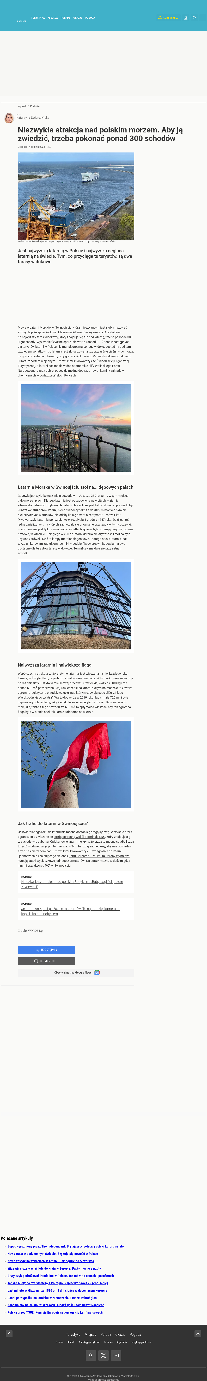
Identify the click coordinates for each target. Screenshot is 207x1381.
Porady (65, 25)
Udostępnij (49, 951)
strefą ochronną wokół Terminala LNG (79, 838)
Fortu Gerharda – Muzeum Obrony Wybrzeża (99, 857)
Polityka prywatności (141, 1333)
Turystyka (38, 25)
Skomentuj (109, 951)
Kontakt (71, 1333)
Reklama (108, 1333)
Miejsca (53, 25)
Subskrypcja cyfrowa (89, 1333)
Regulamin (122, 1333)
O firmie (60, 1333)
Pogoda (90, 25)
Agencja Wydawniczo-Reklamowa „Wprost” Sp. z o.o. (112, 1367)
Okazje (77, 25)
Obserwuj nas (71, 963)
